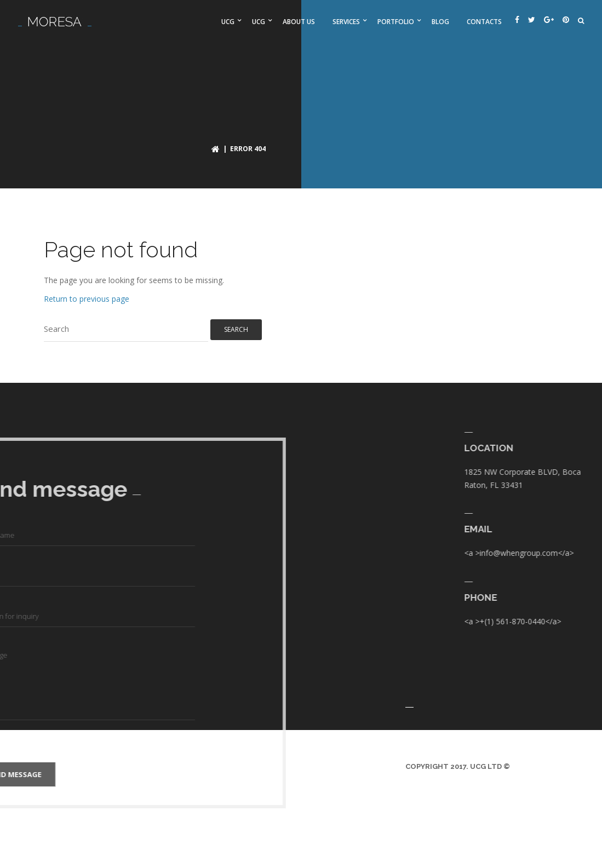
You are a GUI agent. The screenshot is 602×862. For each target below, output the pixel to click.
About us (299, 21)
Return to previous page (86, 299)
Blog (440, 21)
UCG (227, 21)
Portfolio (395, 21)
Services (346, 21)
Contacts (484, 21)
